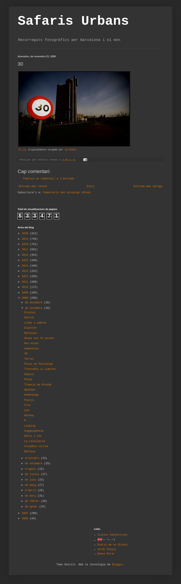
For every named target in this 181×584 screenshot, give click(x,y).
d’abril (31, 490)
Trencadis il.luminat (40, 369)
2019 (26, 239)
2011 (26, 282)
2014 (26, 265)
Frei (27, 405)
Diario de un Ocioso (112, 544)
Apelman (29, 389)
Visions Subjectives (112, 534)
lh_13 (21, 149)
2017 (26, 249)
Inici (90, 186)
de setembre (34, 463)
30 (25, 353)
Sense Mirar (106, 553)
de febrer (33, 501)
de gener (32, 506)
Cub (26, 410)
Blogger (117, 564)
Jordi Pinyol (106, 549)
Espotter (30, 328)
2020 (26, 233)
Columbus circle (36, 446)
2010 (26, 287)
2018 (26, 244)
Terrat (29, 359)
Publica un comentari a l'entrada (48, 178)
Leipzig (29, 425)
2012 (26, 276)
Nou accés (31, 343)
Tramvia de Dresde (37, 384)
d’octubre (33, 458)
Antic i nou (33, 436)
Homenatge (31, 394)
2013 (26, 271)
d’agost (31, 469)
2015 (26, 260)
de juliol (33, 474)
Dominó (29, 374)
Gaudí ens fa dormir (39, 338)
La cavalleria (34, 441)
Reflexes (30, 333)
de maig (31, 485)
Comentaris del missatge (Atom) (67, 192)
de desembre (34, 302)
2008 (26, 298)
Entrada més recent (33, 186)
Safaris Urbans (73, 21)
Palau (28, 379)
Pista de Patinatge (38, 364)
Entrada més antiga (148, 186)
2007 (26, 513)
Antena (29, 415)
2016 (26, 255)
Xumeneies (31, 348)
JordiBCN (70, 149)
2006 (26, 518)
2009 (26, 292)
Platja (29, 400)
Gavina (29, 317)
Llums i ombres (35, 322)
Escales (29, 312)
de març (31, 495)
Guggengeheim (33, 431)
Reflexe (29, 451)
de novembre (34, 308)
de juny (31, 479)
